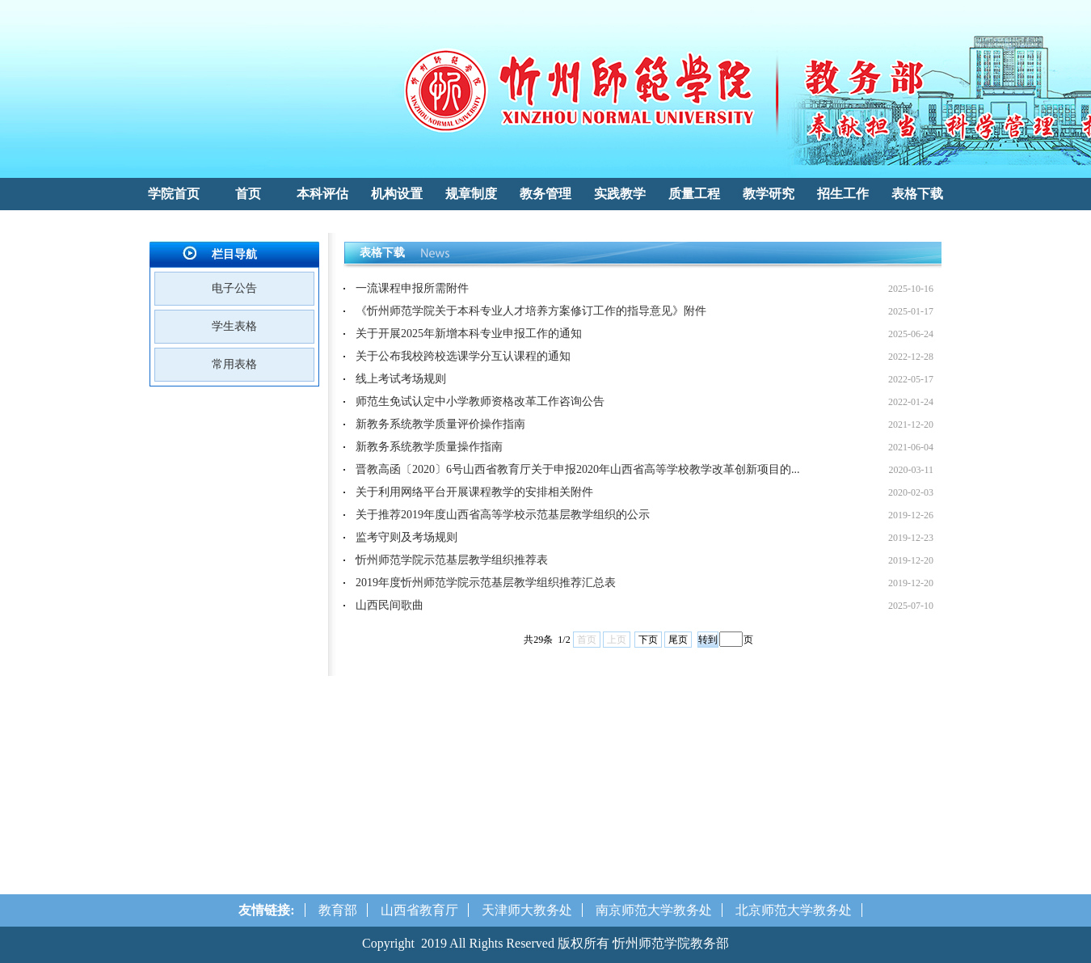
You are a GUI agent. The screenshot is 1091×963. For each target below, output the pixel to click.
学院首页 (174, 194)
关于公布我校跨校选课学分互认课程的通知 (463, 356)
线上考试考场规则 (401, 379)
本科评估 (322, 194)
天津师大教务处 (527, 910)
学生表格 (234, 326)
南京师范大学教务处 (654, 910)
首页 (248, 194)
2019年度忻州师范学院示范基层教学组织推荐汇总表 (486, 583)
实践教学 (620, 194)
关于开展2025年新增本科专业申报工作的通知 (469, 333)
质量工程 (694, 194)
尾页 (678, 639)
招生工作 (843, 194)
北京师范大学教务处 (793, 910)
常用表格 (234, 364)
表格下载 (917, 194)
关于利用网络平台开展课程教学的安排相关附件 (474, 492)
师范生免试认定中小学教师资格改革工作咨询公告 (480, 401)
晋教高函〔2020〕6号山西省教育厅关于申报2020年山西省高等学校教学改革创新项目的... (578, 469)
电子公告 (234, 288)
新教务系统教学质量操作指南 (429, 447)
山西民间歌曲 (389, 605)
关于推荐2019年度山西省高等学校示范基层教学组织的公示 (503, 515)
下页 (648, 639)
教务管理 (545, 194)
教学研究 (768, 194)
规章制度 (471, 194)
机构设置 (397, 194)
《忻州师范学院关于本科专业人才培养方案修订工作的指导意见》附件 (531, 311)
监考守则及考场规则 (406, 537)
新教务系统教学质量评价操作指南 (440, 424)
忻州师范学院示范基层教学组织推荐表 (452, 560)
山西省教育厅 (419, 910)
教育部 (337, 910)
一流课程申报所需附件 (412, 288)
